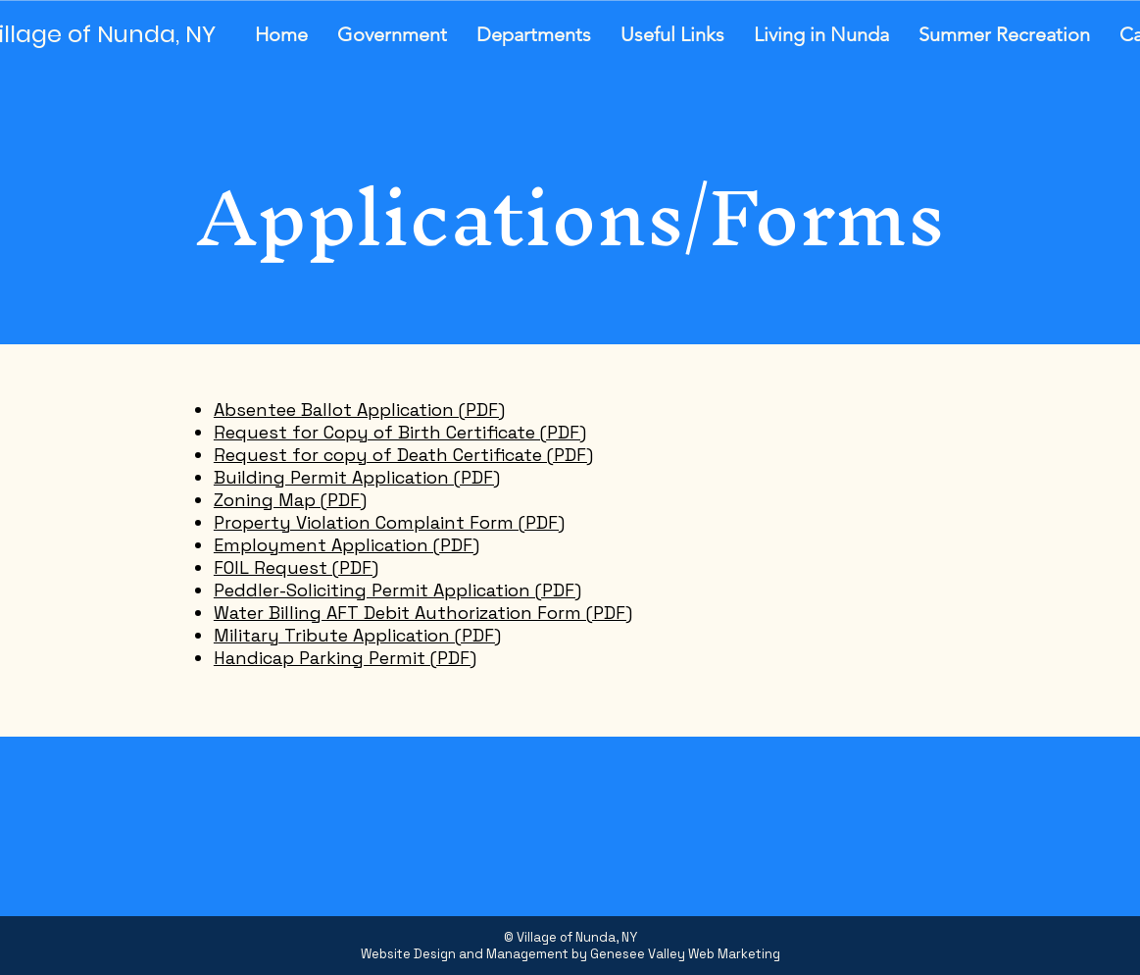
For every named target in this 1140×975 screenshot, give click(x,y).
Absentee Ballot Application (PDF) (359, 409)
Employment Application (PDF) (346, 545)
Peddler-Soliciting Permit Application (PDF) (397, 590)
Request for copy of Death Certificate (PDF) (403, 454)
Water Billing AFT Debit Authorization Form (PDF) (423, 612)
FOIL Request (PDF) (296, 567)
